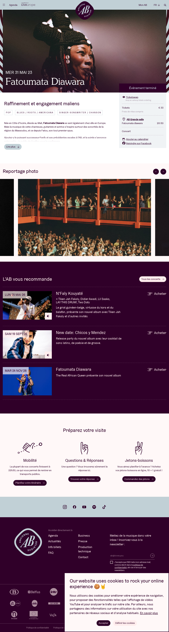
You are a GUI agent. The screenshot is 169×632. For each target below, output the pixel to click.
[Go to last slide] (156, 172)
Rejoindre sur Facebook (136, 143)
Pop (8, 112)
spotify (94, 507)
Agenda (13, 4)
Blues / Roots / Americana (35, 112)
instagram (65, 507)
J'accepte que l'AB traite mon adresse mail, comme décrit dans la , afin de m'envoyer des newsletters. (133, 566)
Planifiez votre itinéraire (30, 482)
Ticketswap (130, 97)
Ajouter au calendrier (135, 139)
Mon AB (143, 4)
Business (84, 535)
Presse (82, 541)
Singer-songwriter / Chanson (80, 112)
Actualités (54, 541)
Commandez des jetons (138, 479)
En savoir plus (149, 613)
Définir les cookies (125, 623)
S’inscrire (152, 556)
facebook (74, 507)
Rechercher (165, 5)
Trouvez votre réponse (84, 479)
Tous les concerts (152, 279)
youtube (84, 507)
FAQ (50, 553)
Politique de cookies (61, 627)
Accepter (103, 623)
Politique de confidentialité (37, 627)
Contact (83, 557)
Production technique (85, 549)
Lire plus (13, 146)
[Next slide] (163, 172)
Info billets (54, 547)
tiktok (104, 507)
